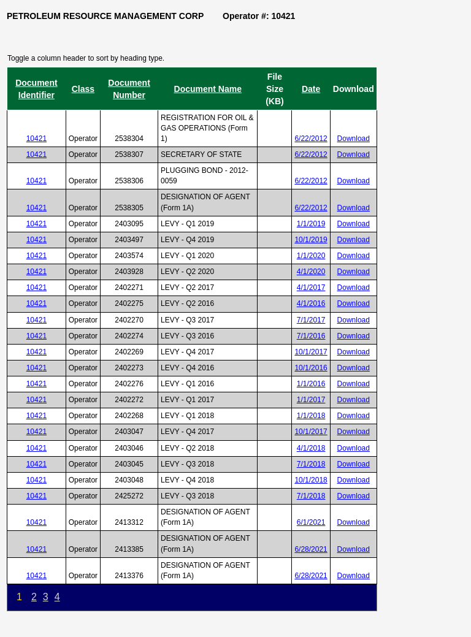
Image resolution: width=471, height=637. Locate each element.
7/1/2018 (311, 464)
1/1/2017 (311, 399)
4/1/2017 (311, 287)
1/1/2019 (311, 223)
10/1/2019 (310, 239)
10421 (36, 138)
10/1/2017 (310, 352)
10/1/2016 (310, 368)
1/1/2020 (311, 255)
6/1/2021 (311, 522)
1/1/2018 (311, 415)
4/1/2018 (311, 448)
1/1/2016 (311, 384)
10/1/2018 (310, 480)
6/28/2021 (310, 549)
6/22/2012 (310, 138)
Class (83, 89)
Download (353, 138)
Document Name (208, 89)
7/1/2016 (311, 336)
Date (311, 89)
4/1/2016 (311, 303)
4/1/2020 (311, 271)
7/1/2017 (311, 320)
